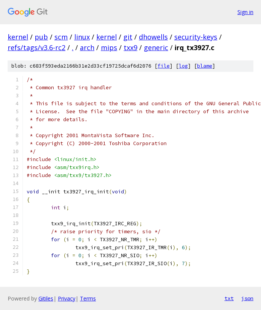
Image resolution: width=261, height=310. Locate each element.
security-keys (195, 36)
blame (204, 66)
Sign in (245, 12)
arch (87, 47)
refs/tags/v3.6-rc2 (36, 47)
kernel (18, 36)
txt (229, 298)
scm (61, 36)
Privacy (66, 298)
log (183, 66)
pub (41, 36)
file (164, 66)
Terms (88, 298)
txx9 (130, 47)
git (127, 36)
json (247, 298)
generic (156, 47)
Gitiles (45, 298)
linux (82, 36)
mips (109, 47)
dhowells (153, 36)
